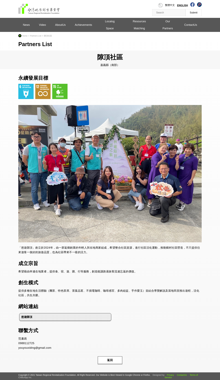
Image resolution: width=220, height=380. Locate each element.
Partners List (35, 36)
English (182, 5)
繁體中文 (170, 5)
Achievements (83, 24)
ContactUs (190, 24)
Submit (193, 12)
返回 (110, 360)
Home (25, 36)
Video (42, 24)
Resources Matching (139, 25)
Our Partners (168, 25)
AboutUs (60, 24)
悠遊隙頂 (26, 316)
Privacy (170, 375)
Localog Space (110, 25)
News (26, 24)
